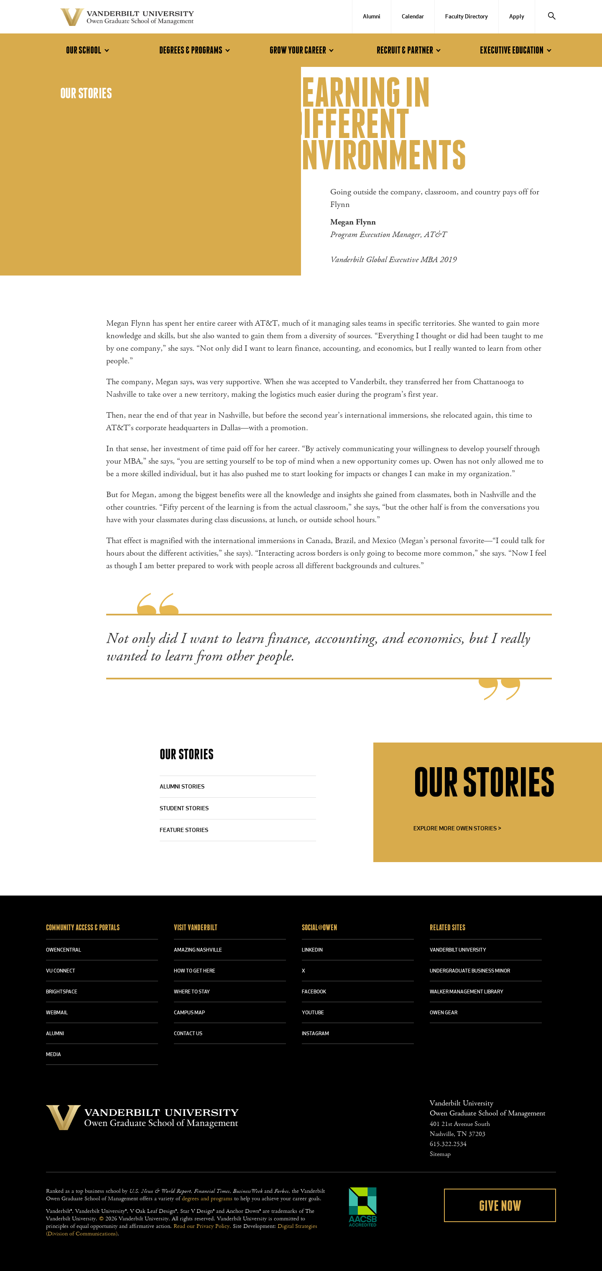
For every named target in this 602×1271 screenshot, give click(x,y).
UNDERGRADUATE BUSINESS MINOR (470, 971)
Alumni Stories (182, 787)
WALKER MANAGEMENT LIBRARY (466, 992)
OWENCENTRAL (63, 950)
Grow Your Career (303, 50)
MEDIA (53, 1054)
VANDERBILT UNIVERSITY (458, 950)
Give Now (500, 1206)
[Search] (552, 16)
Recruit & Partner (410, 50)
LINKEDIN (312, 950)
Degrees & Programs (196, 50)
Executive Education (517, 50)
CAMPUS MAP (189, 1013)
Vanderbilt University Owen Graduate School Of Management (127, 18)
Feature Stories (184, 830)
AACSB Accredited (363, 1207)
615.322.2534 (448, 1144)
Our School (89, 50)
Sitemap (440, 1154)
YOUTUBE (313, 1013)
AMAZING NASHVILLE (198, 950)
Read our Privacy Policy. (202, 1226)
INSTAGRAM (315, 1033)
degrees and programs (207, 1198)
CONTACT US (188, 1033)
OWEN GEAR (443, 1013)
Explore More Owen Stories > (457, 829)
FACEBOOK (314, 992)
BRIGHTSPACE (61, 992)
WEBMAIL (57, 1013)
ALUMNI (55, 1033)
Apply (516, 17)
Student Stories (184, 809)
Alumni (371, 17)
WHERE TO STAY (192, 992)
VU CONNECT (60, 971)
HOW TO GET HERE (194, 971)
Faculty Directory (466, 17)
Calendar (413, 17)
